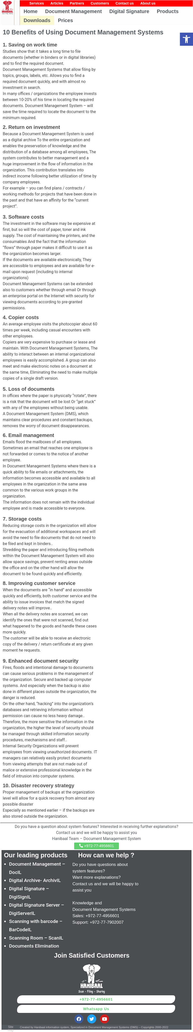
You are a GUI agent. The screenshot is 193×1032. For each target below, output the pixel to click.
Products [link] (168, 11)
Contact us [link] (125, 3)
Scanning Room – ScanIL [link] (36, 938)
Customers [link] (100, 3)
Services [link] (36, 3)
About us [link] (148, 3)
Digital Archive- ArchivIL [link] (35, 880)
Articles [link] (56, 3)
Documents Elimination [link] (34, 946)
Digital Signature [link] (129, 11)
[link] (186, 39)
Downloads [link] (37, 20)
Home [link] (31, 11)
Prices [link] (65, 20)
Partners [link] (77, 3)
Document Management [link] (73, 11)
